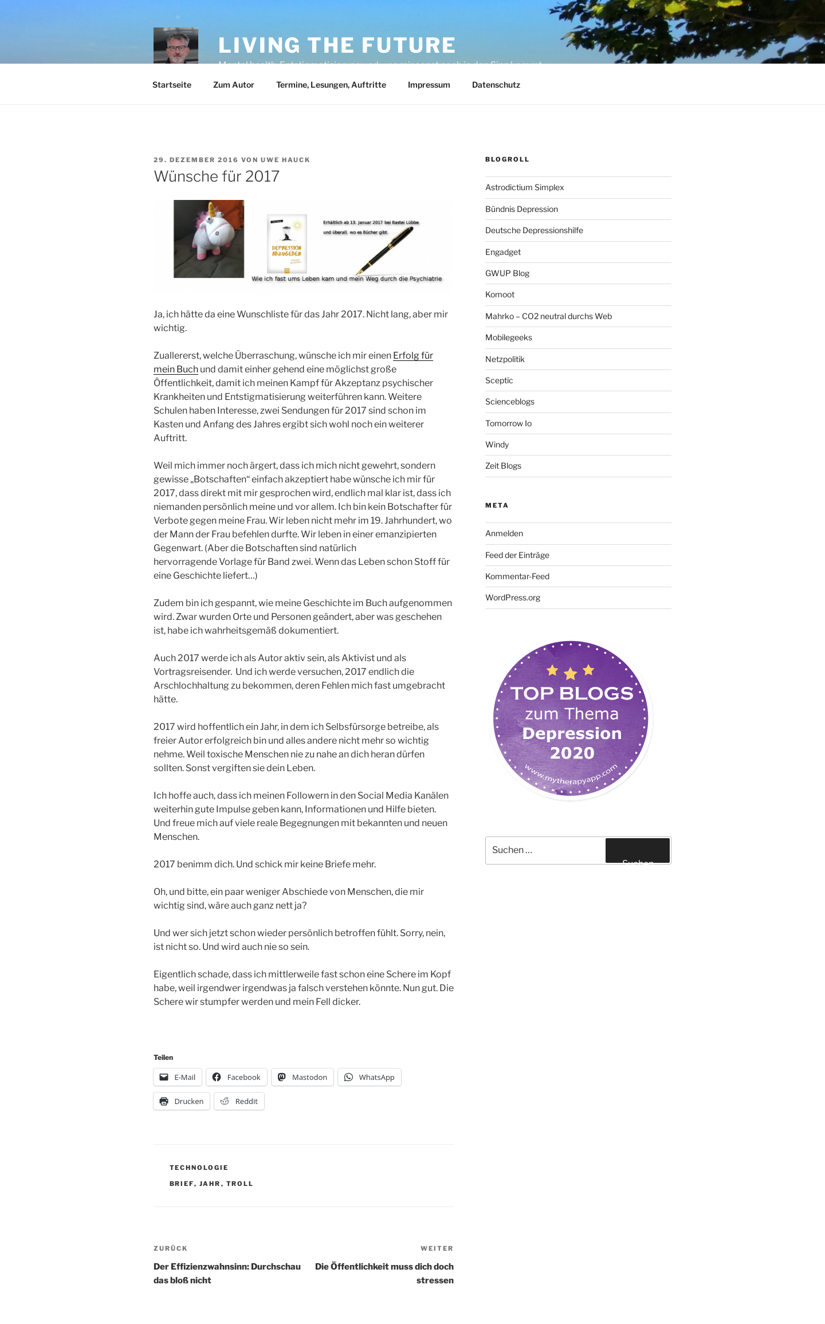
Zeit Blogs (503, 465)
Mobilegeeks (508, 337)
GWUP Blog (507, 273)
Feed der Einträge (517, 555)
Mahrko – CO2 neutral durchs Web (548, 316)
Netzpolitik (505, 359)
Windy (497, 444)
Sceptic (499, 380)
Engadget (503, 252)
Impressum (429, 84)
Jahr (210, 1184)
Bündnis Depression (521, 209)
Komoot (499, 294)
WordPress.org (512, 597)
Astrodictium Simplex (524, 187)
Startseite (171, 84)
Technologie (199, 1168)
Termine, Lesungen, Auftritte (331, 84)
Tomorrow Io (508, 423)
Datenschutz (496, 84)
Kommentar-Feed (517, 576)
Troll (240, 1184)
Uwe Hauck (286, 160)
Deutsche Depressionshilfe (534, 230)
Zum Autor (233, 84)
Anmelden (504, 533)
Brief (182, 1184)
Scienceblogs (510, 401)
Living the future (337, 45)
